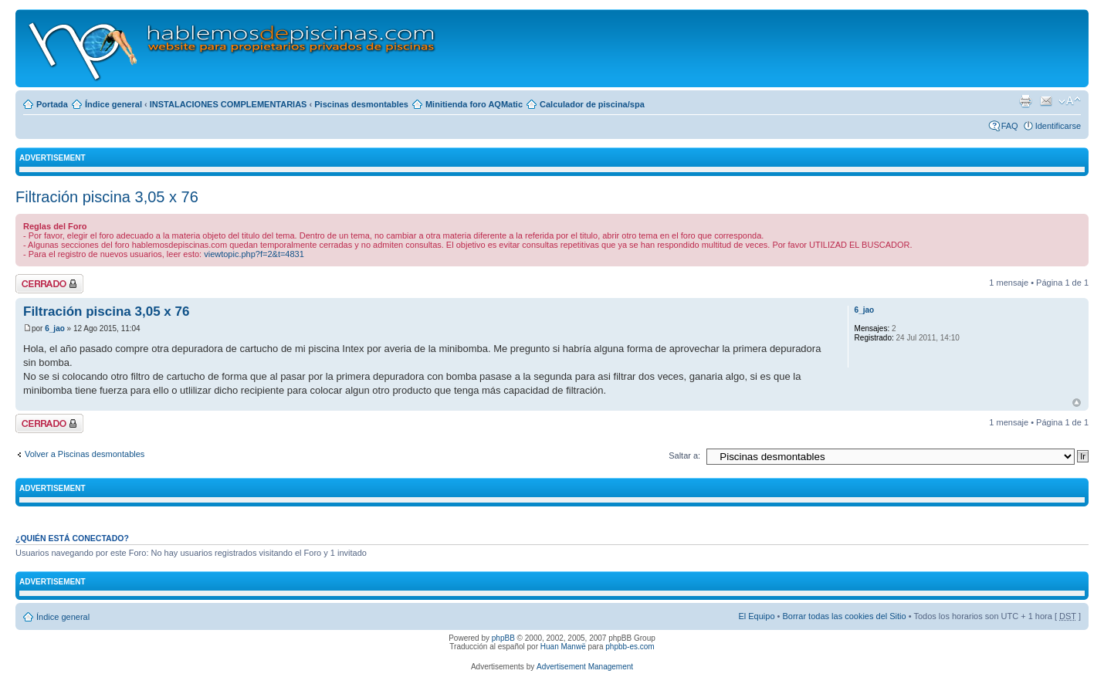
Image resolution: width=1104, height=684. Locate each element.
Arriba (1076, 402)
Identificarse (1058, 125)
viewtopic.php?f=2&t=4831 (254, 254)
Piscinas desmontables (361, 104)
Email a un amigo (1046, 101)
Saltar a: (684, 455)
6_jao (55, 328)
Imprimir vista (1025, 101)
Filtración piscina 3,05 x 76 (106, 196)
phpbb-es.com (629, 646)
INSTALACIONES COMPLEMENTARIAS (228, 104)
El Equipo (756, 616)
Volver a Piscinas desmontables (84, 454)
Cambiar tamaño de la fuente (1069, 101)
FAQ (1009, 125)
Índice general (113, 104)
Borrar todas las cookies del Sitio (844, 616)
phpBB (503, 638)
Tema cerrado (49, 283)
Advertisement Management (585, 666)
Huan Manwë (563, 646)
